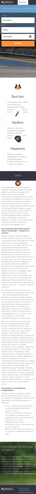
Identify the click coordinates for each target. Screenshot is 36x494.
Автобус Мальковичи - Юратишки (12, 459)
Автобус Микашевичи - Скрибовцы (12, 466)
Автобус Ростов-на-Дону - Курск (12, 473)
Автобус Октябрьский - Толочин (23, 459)
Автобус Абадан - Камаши (21, 466)
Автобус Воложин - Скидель (22, 464)
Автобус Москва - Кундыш (21, 469)
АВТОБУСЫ (22, 2)
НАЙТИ (18, 44)
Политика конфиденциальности (26, 492)
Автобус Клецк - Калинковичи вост (24, 473)
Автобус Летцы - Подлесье (21, 461)
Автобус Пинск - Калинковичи (11, 457)
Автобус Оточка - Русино (21, 471)
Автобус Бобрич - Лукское (9, 471)
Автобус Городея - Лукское (10, 469)
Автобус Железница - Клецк (10, 461)
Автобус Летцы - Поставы (21, 457)
